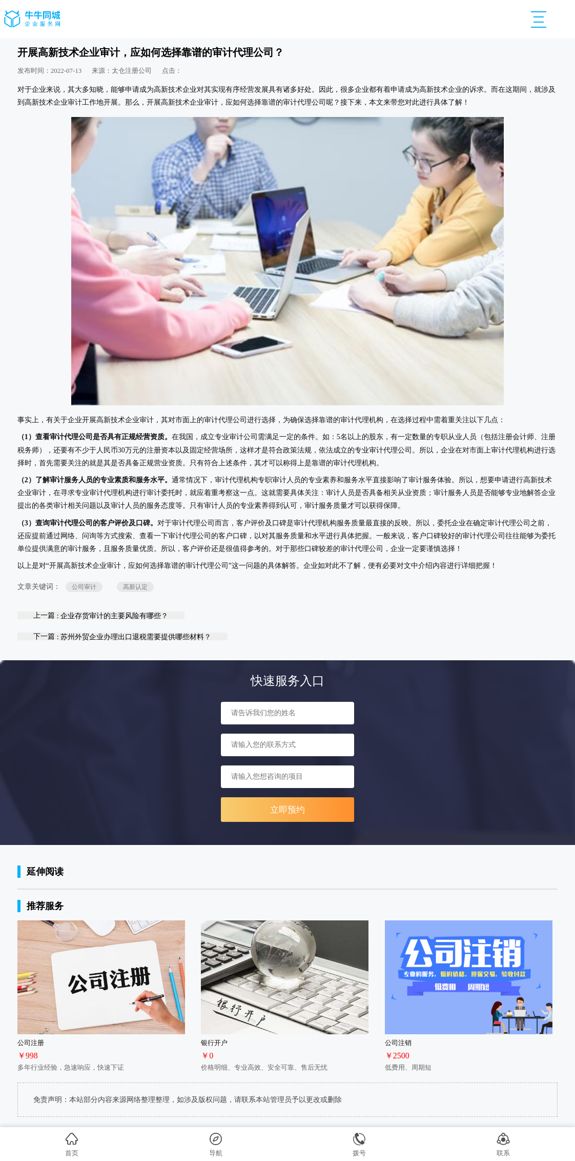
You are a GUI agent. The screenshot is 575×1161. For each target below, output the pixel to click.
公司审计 (84, 587)
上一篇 (100, 615)
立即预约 (287, 810)
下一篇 (122, 636)
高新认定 (135, 587)
